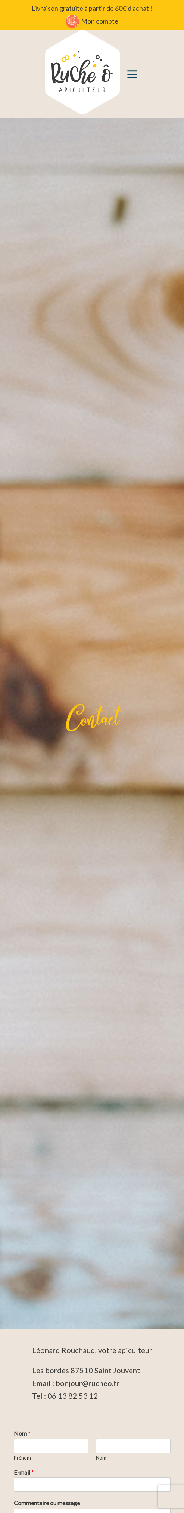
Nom (22, 1433)
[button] (132, 74)
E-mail (24, 1472)
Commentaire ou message (47, 1502)
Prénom (22, 1458)
